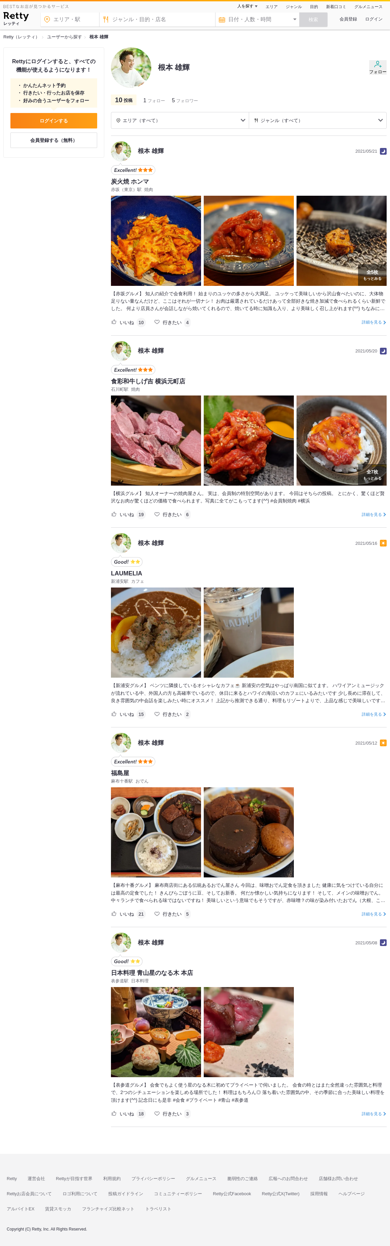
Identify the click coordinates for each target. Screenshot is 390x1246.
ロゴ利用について (80, 1193)
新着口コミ (336, 6)
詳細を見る (372, 322)
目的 (314, 6)
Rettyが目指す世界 (74, 1178)
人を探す (245, 6)
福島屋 (120, 773)
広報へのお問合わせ (288, 1178)
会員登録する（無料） (53, 140)
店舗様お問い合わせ (338, 1178)
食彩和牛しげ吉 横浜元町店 (148, 381)
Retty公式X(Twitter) (281, 1193)
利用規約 (112, 1178)
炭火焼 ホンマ (130, 181)
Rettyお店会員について (29, 1193)
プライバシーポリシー (153, 1178)
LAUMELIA (126, 573)
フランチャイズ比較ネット (108, 1208)
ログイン (374, 19)
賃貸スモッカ (58, 1208)
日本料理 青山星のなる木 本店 (152, 973)
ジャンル (294, 6)
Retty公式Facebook (232, 1193)
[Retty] (16, 17)
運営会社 (36, 1178)
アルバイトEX (20, 1208)
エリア (272, 6)
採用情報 (319, 1193)
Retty (12, 1178)
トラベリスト (158, 1208)
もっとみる (372, 274)
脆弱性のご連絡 (242, 1178)
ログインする (54, 120)
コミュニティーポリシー (178, 1193)
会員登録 (348, 19)
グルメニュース (368, 6)
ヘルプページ (352, 1193)
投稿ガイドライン (125, 1193)
